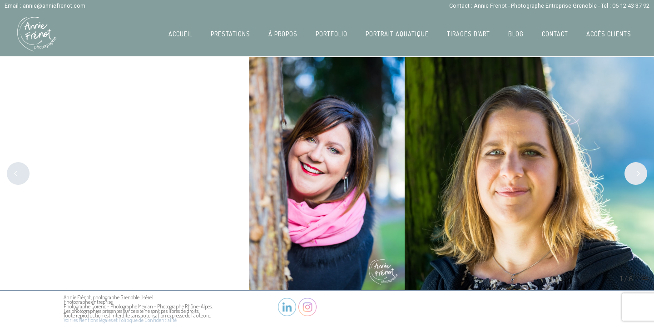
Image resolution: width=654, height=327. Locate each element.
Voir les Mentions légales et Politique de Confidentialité (120, 320)
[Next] (635, 173)
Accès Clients (608, 34)
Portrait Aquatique (397, 34)
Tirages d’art (468, 34)
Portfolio (331, 34)
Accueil (180, 34)
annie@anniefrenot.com (54, 5)
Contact (555, 34)
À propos (282, 34)
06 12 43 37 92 (630, 5)
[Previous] (18, 173)
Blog (516, 34)
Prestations (230, 34)
